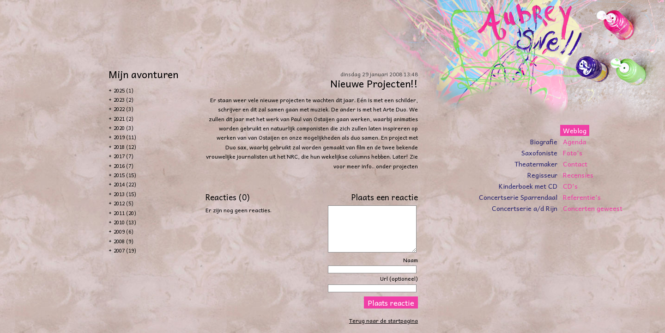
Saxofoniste (539, 152)
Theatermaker (535, 163)
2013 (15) (125, 194)
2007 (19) (125, 250)
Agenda (574, 141)
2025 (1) (123, 90)
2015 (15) (125, 175)
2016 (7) (123, 166)
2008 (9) (123, 241)
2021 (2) (123, 119)
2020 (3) (123, 128)
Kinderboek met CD (528, 185)
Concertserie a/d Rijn (524, 208)
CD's (570, 185)
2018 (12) (125, 147)
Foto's (572, 152)
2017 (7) (123, 156)
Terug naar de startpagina (383, 320)
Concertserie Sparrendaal (518, 197)
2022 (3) (123, 109)
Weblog (574, 130)
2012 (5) (123, 203)
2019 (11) (125, 137)
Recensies (578, 174)
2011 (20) (125, 213)
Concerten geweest (593, 208)
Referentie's (582, 197)
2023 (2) (123, 100)
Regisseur (542, 174)
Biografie (543, 141)
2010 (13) (125, 222)
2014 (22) (125, 184)
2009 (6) (123, 231)
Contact (575, 163)
